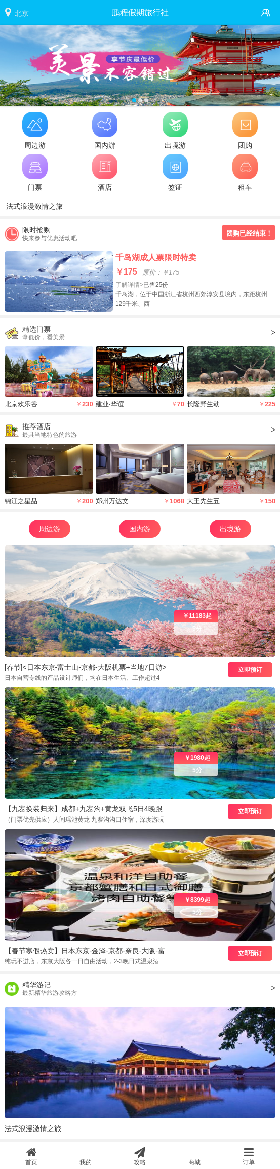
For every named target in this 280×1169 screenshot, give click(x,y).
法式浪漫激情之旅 (34, 206)
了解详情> (129, 284)
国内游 (139, 529)
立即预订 (250, 669)
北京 (22, 13)
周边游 (49, 529)
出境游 (230, 529)
